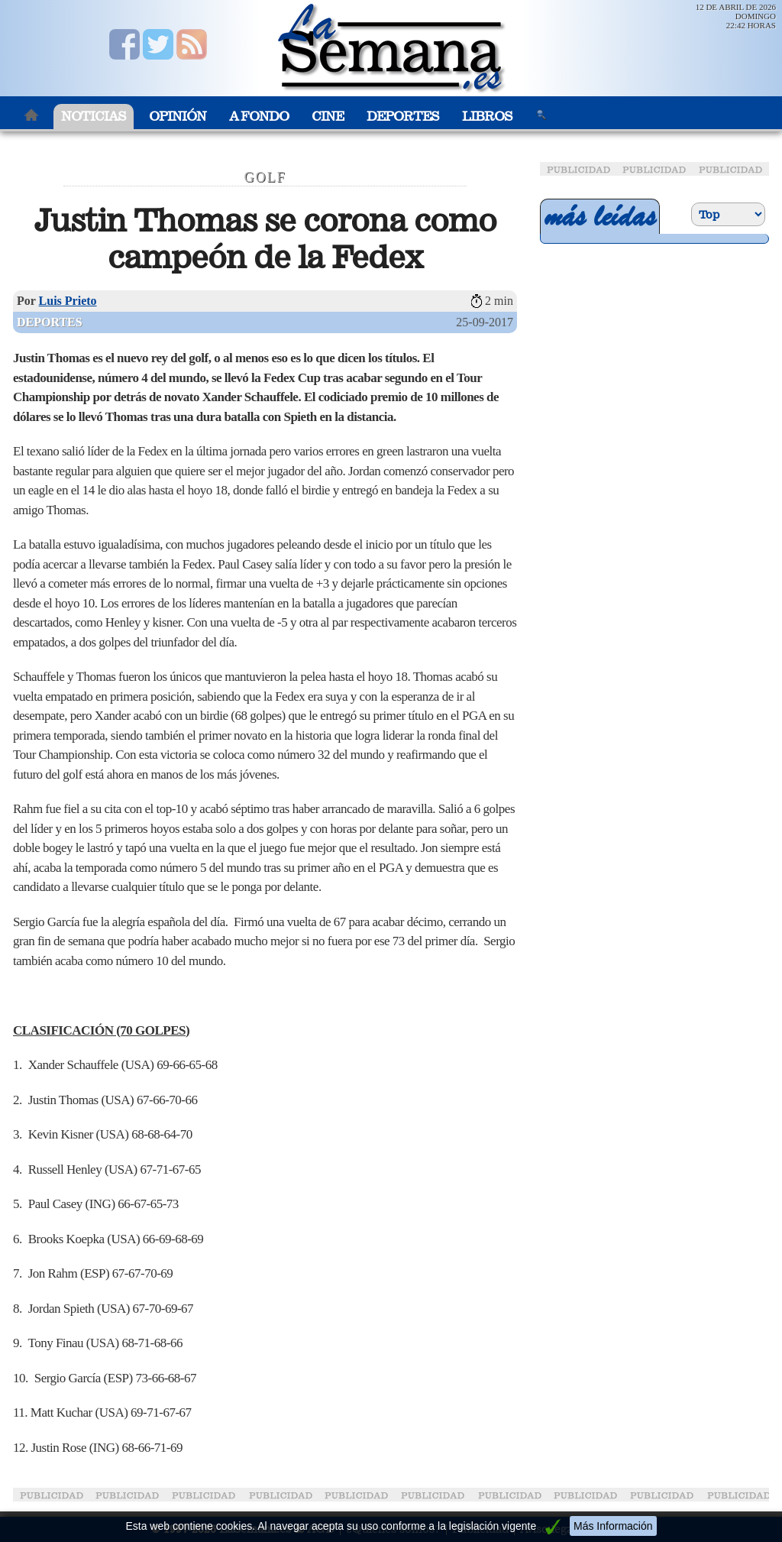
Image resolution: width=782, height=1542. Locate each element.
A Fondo (259, 116)
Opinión (177, 116)
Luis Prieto (68, 300)
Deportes (403, 116)
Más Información (613, 1526)
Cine (328, 116)
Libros (487, 116)
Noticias (93, 116)
